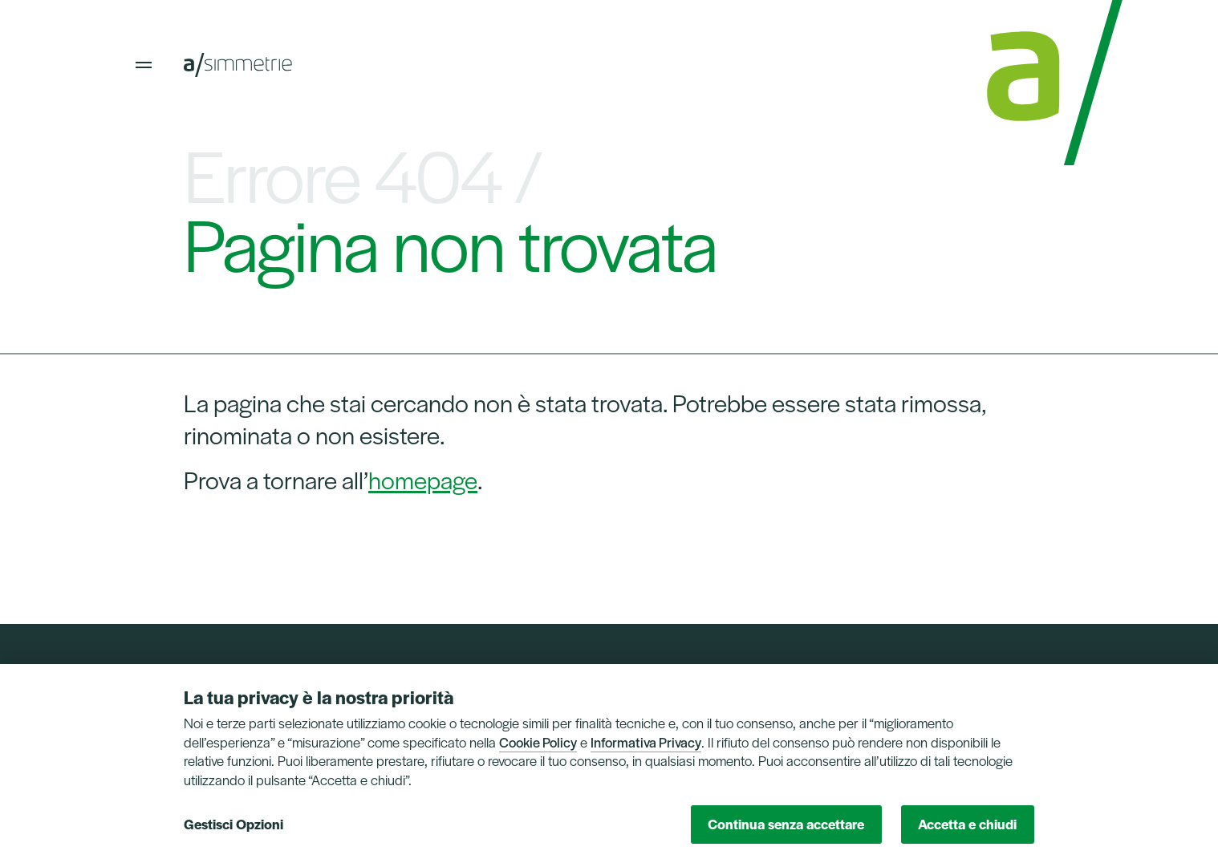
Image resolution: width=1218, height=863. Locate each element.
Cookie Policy (538, 742)
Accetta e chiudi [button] (967, 823)
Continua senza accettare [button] (786, 823)
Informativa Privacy (646, 742)
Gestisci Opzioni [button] (233, 823)
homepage (422, 479)
